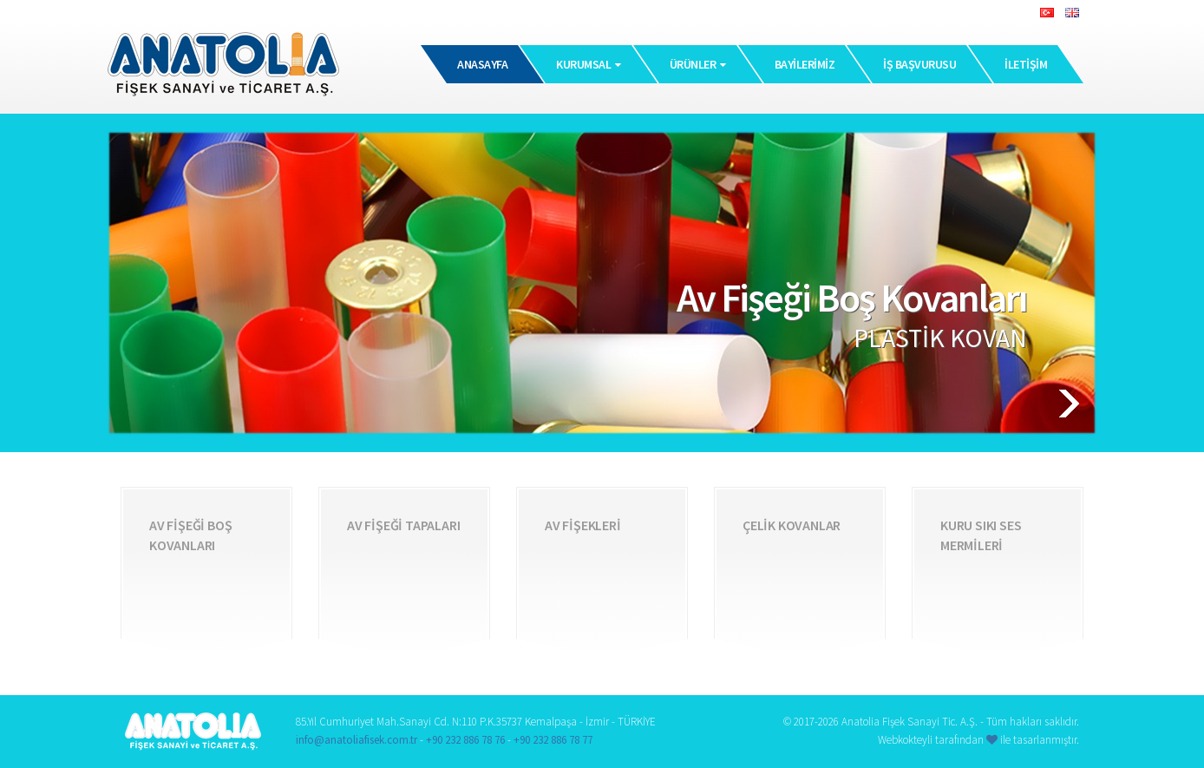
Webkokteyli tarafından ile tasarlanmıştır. (978, 739)
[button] (1034, 403)
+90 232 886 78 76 (465, 739)
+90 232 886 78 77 (553, 739)
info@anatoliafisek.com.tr (356, 739)
